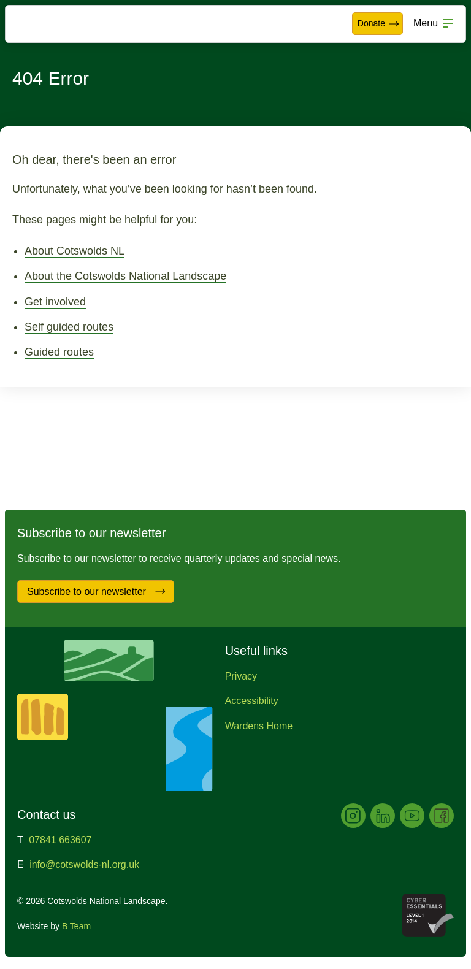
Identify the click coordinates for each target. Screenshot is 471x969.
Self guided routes (69, 327)
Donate (379, 23)
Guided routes (59, 352)
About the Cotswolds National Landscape (125, 276)
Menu (425, 23)
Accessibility (251, 700)
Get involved (55, 302)
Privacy (241, 676)
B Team (76, 926)
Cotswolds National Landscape (46, 23)
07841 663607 (60, 840)
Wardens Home (259, 726)
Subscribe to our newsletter (96, 591)
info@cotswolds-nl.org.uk (84, 864)
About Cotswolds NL (74, 251)
